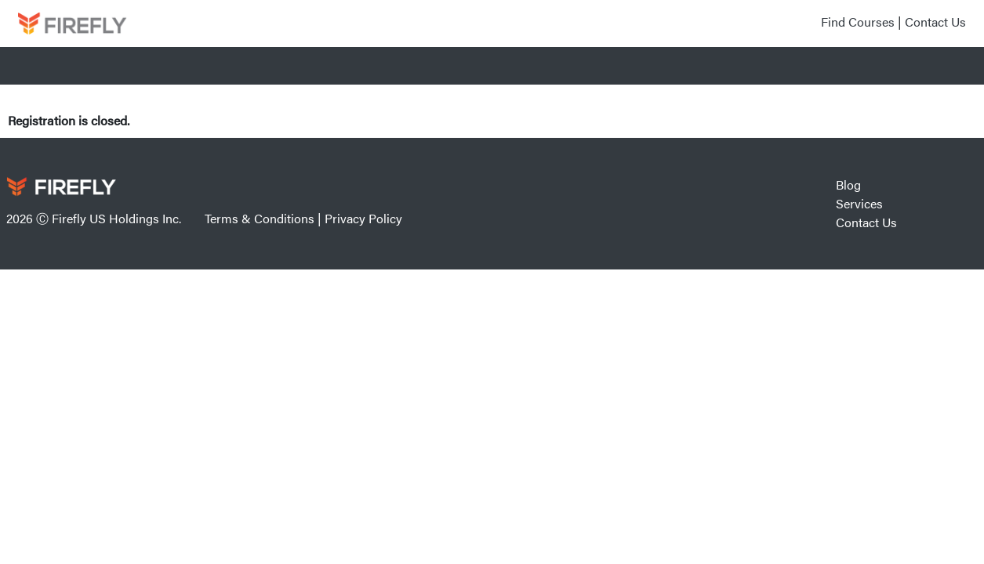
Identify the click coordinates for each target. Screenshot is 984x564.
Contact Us (935, 22)
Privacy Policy (363, 218)
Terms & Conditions (259, 218)
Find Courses (858, 22)
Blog (848, 184)
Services (859, 203)
